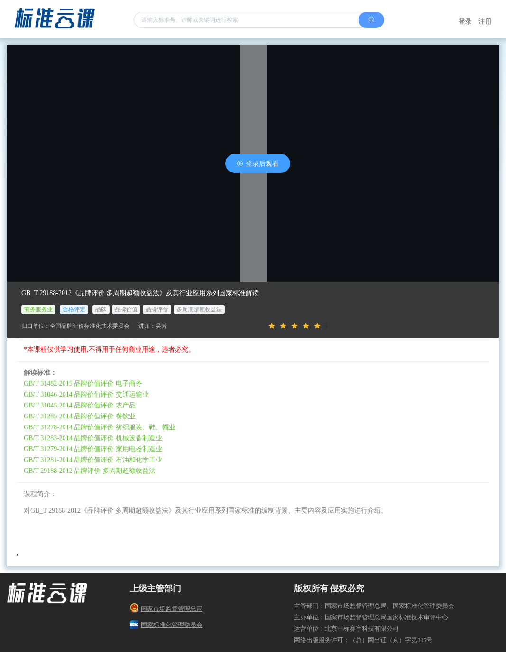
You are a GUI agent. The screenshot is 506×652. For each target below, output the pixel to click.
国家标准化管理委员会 (166, 624)
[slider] (376, 326)
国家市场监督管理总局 (166, 608)
